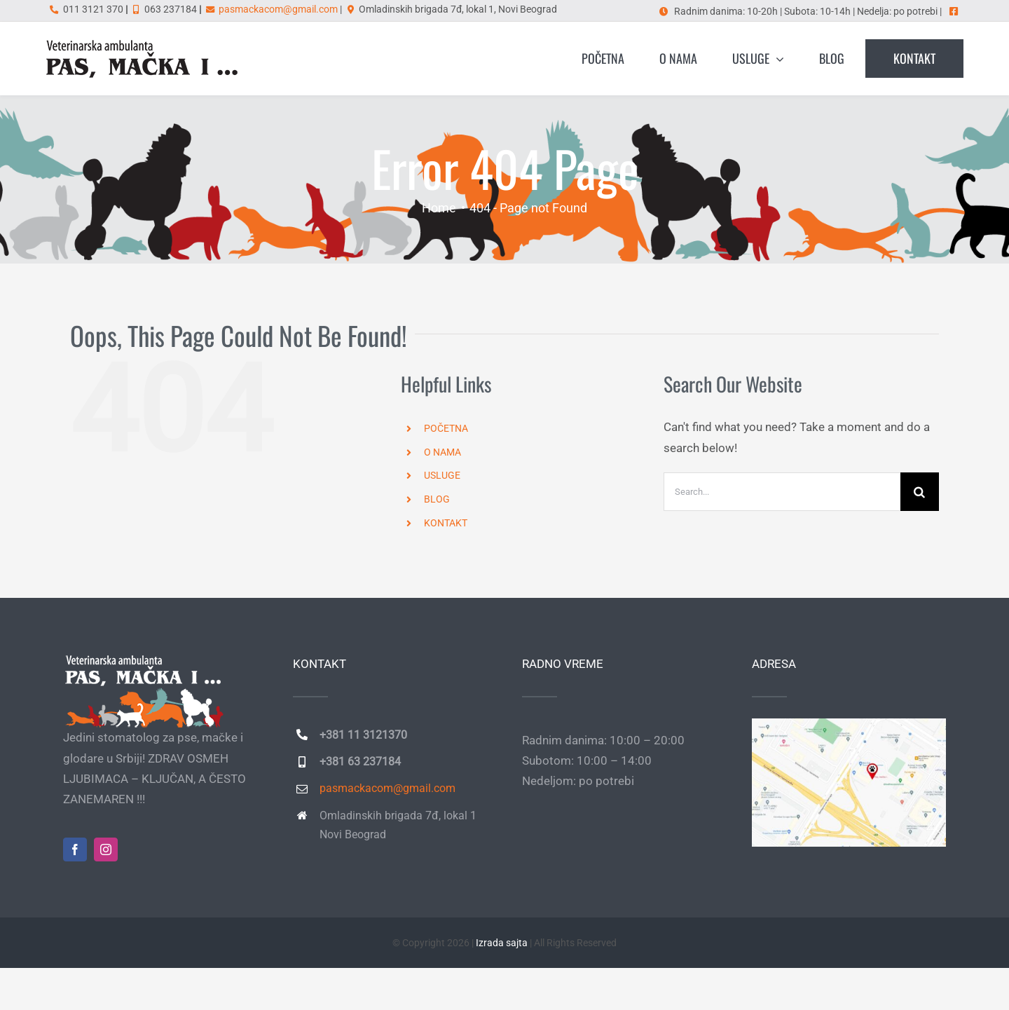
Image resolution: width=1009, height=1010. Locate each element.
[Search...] (782, 491)
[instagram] (106, 849)
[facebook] (75, 849)
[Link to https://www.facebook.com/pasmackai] (953, 11)
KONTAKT (445, 522)
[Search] (919, 491)
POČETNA (446, 428)
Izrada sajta (502, 942)
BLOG (437, 499)
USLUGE (442, 475)
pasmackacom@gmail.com (278, 9)
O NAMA (442, 452)
